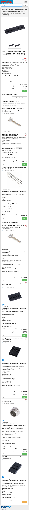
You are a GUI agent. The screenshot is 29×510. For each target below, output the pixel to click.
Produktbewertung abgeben (19, 97)
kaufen (24, 91)
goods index (3, 509)
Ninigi (9, 189)
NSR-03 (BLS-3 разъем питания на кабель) (12, 456)
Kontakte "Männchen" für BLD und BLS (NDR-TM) (14, 167)
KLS (8, 61)
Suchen (25, 5)
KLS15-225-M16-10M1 (7, 400)
